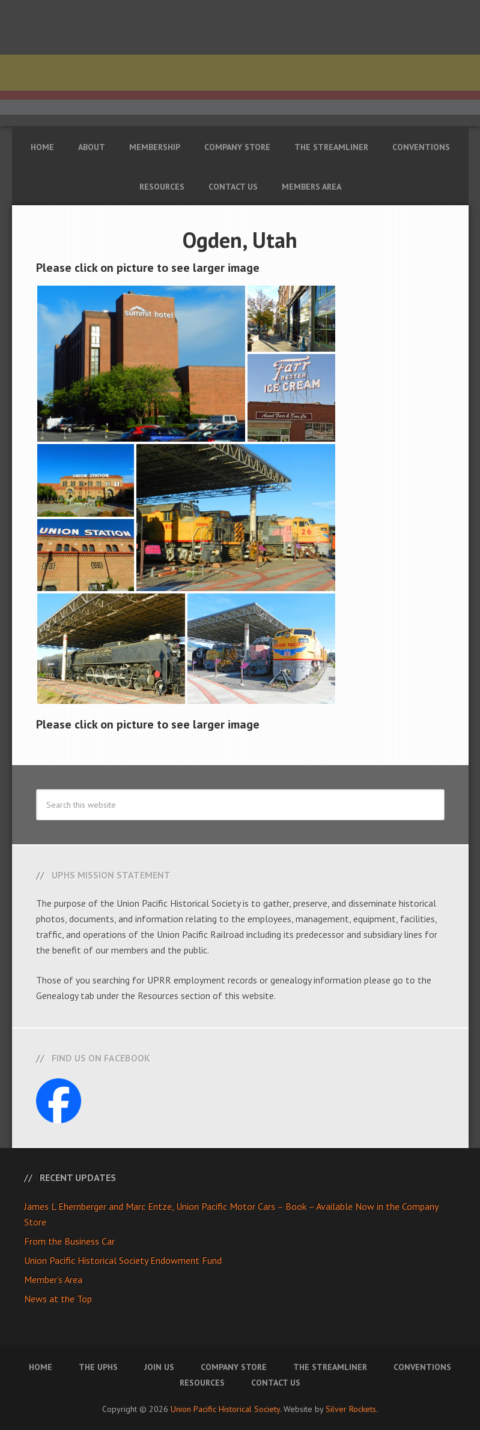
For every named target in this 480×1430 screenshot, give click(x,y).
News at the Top (58, 1299)
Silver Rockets (351, 1409)
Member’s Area (53, 1279)
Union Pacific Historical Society (225, 1409)
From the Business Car (69, 1241)
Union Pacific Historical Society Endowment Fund (123, 1260)
